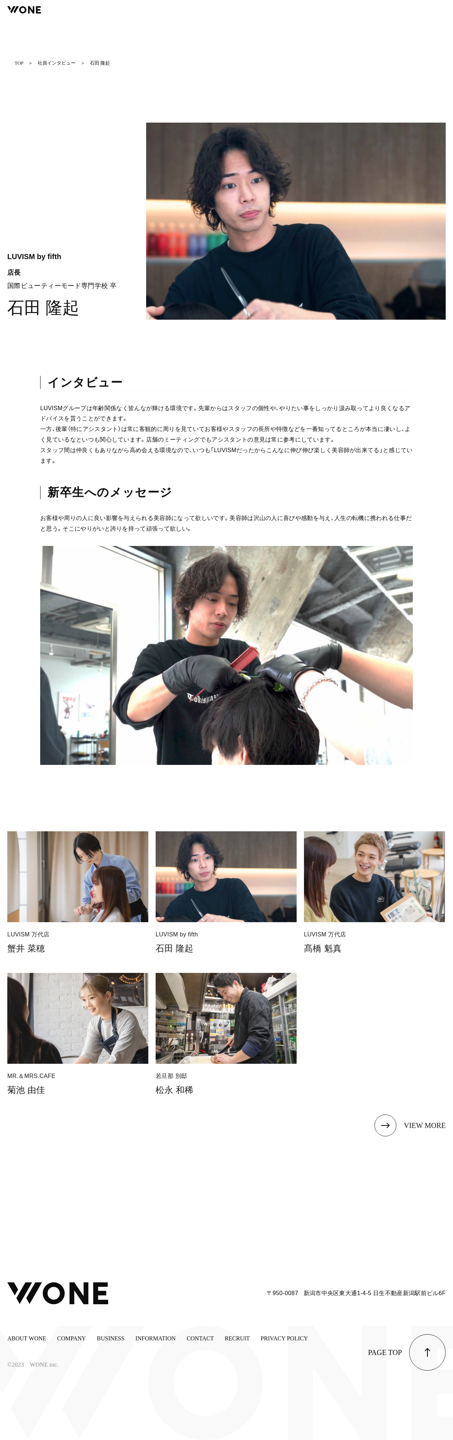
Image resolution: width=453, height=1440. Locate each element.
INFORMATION (156, 1338)
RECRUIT (237, 1338)
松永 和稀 (174, 1090)
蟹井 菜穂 (26, 948)
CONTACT (200, 1338)
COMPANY (71, 1338)
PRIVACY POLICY (284, 1338)
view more (425, 1125)
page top (385, 1352)
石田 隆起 (174, 948)
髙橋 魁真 (323, 948)
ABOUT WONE (26, 1338)
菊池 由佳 (26, 1090)
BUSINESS (111, 1338)
